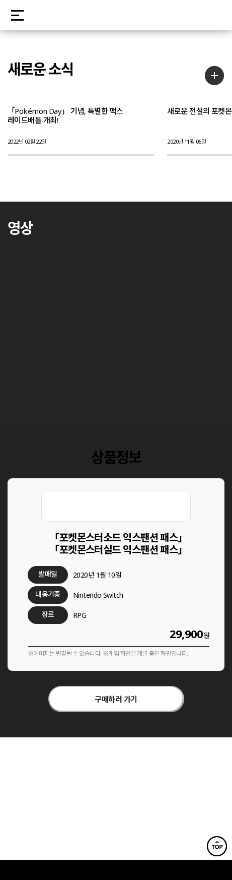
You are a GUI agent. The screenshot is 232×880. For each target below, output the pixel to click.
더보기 (214, 75)
